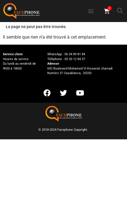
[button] (90, 11)
